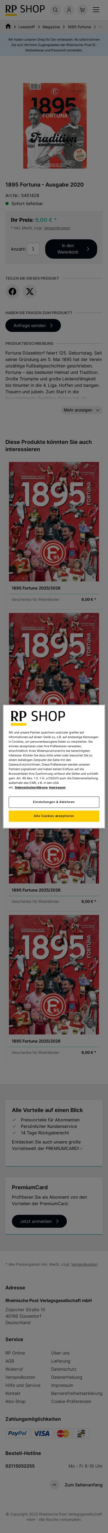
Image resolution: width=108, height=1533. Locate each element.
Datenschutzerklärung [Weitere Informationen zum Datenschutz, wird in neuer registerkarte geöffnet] (31, 787)
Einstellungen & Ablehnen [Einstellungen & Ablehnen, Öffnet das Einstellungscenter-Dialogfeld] (54, 802)
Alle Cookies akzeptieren (54, 816)
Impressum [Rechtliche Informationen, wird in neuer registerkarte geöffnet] (57, 787)
